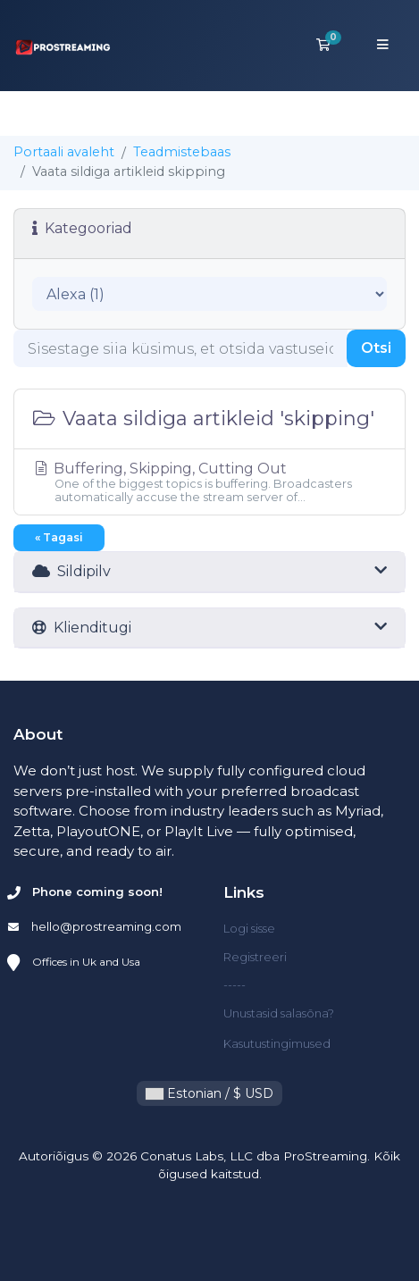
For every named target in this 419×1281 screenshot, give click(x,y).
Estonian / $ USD (209, 1093)
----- (234, 984)
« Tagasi (59, 537)
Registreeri (255, 957)
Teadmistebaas (181, 152)
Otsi (376, 347)
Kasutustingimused (277, 1043)
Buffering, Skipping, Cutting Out (209, 482)
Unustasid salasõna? (278, 1013)
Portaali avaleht (63, 152)
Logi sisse (249, 928)
